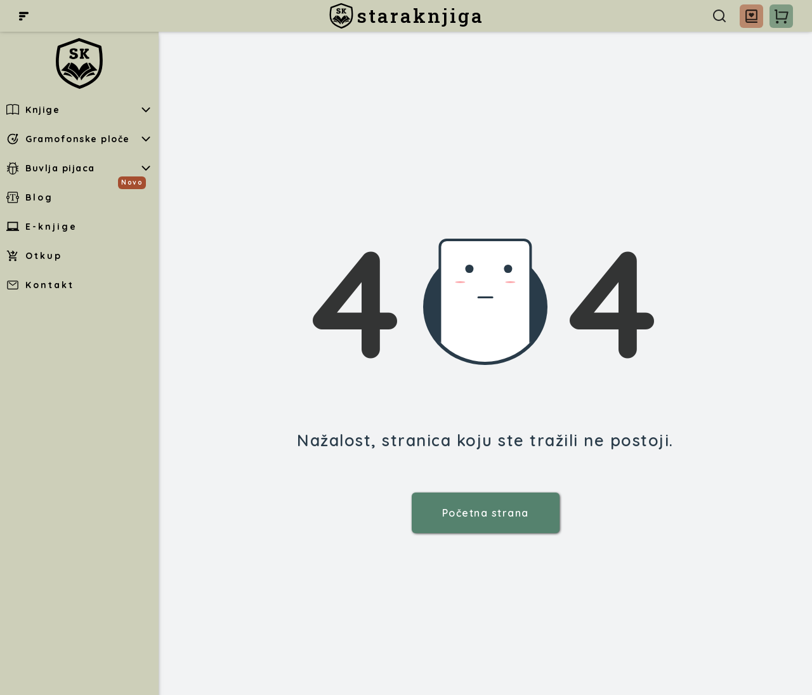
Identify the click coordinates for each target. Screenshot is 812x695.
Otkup (34, 255)
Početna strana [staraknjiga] (485, 512)
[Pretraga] (719, 16)
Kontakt (40, 285)
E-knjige (41, 226)
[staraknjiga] (406, 16)
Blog (29, 197)
